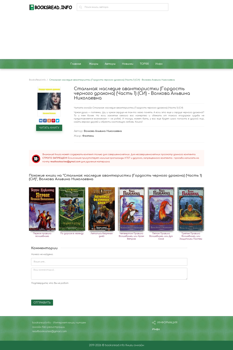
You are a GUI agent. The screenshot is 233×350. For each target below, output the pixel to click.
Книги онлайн (134, 345)
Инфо (156, 329)
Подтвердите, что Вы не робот (49, 283)
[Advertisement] (116, 37)
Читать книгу (49, 127)
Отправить (42, 302)
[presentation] (54, 291)
